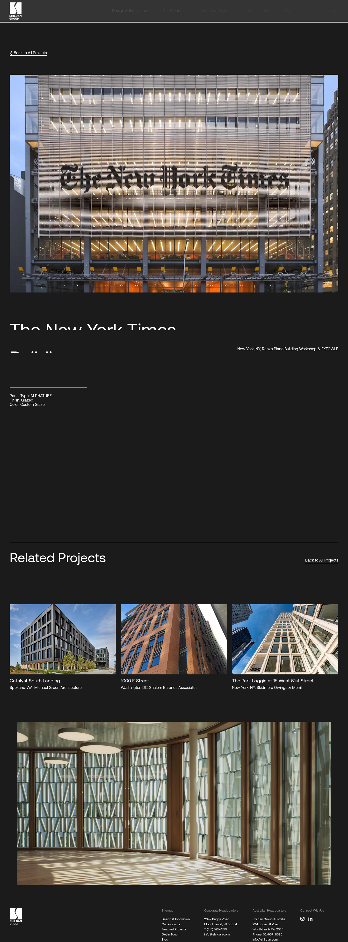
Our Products (171, 924)
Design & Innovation (176, 919)
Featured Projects (174, 929)
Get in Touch (170, 934)
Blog (165, 939)
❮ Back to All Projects (28, 53)
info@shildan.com (217, 934)
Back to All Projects (321, 560)
